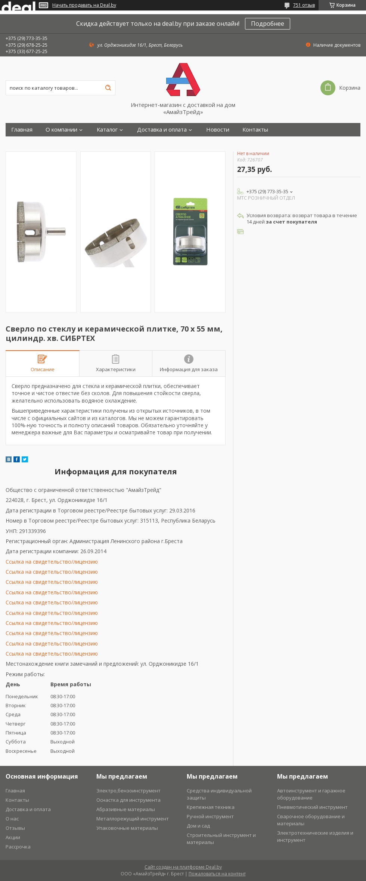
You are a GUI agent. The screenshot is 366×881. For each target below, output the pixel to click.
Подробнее (267, 23)
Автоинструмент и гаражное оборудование (311, 794)
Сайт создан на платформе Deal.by (183, 867)
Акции (13, 837)
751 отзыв (304, 5)
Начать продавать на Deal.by (84, 5)
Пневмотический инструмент (312, 807)
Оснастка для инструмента (128, 800)
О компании (61, 129)
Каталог (107, 129)
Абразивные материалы (125, 809)
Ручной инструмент (210, 816)
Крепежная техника (211, 807)
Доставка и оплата (162, 129)
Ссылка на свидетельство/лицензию (52, 561)
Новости (217, 129)
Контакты (255, 129)
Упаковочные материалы (127, 828)
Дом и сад (198, 825)
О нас (12, 818)
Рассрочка (18, 846)
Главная (21, 129)
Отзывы (15, 828)
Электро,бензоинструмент (128, 790)
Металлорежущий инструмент (132, 818)
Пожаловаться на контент (217, 874)
